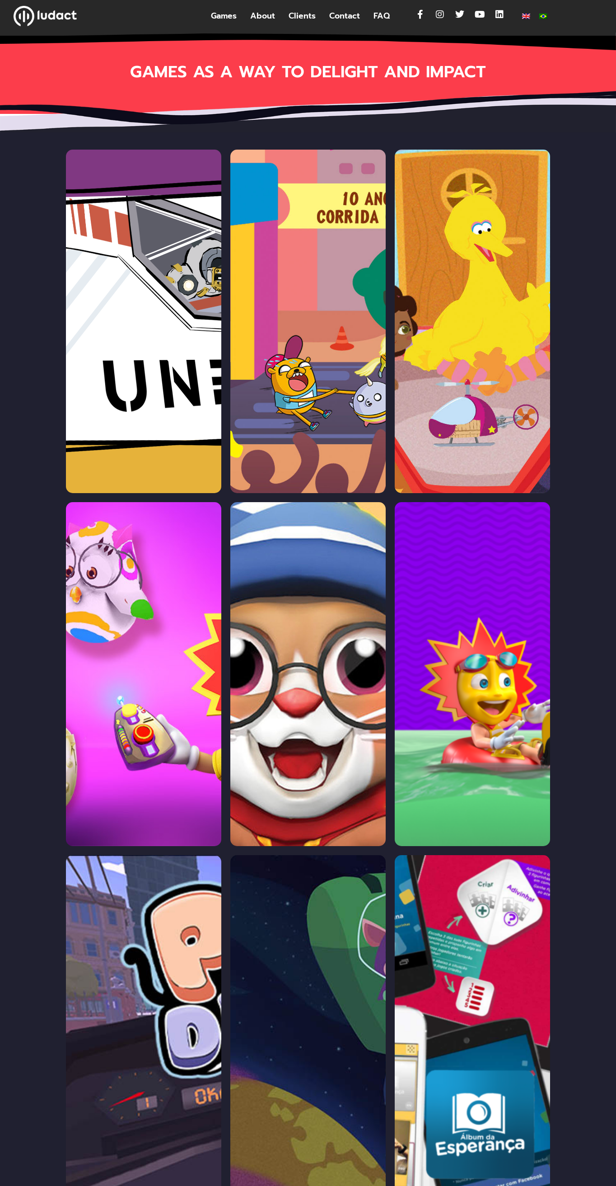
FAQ (381, 16)
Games (224, 16)
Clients (302, 16)
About (262, 16)
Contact (344, 16)
